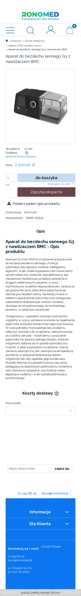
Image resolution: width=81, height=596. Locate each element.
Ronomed (30, 212)
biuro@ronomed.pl (55, 493)
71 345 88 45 (27, 493)
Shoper (56, 546)
